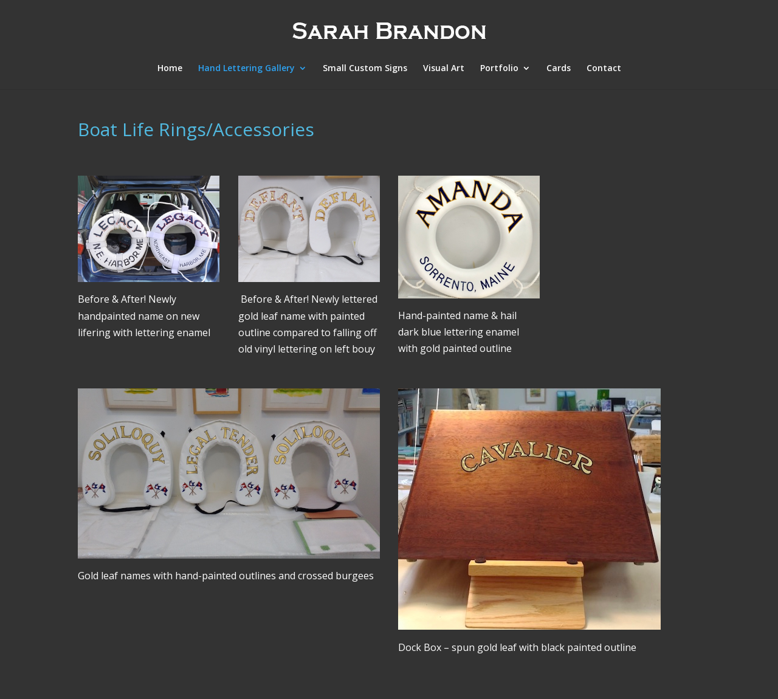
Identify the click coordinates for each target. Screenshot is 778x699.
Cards (558, 69)
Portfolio (499, 69)
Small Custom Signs (365, 69)
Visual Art (443, 69)
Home (169, 69)
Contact (604, 69)
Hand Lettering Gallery (246, 69)
